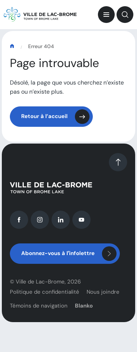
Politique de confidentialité (44, 294)
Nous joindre (103, 294)
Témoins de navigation (39, 308)
